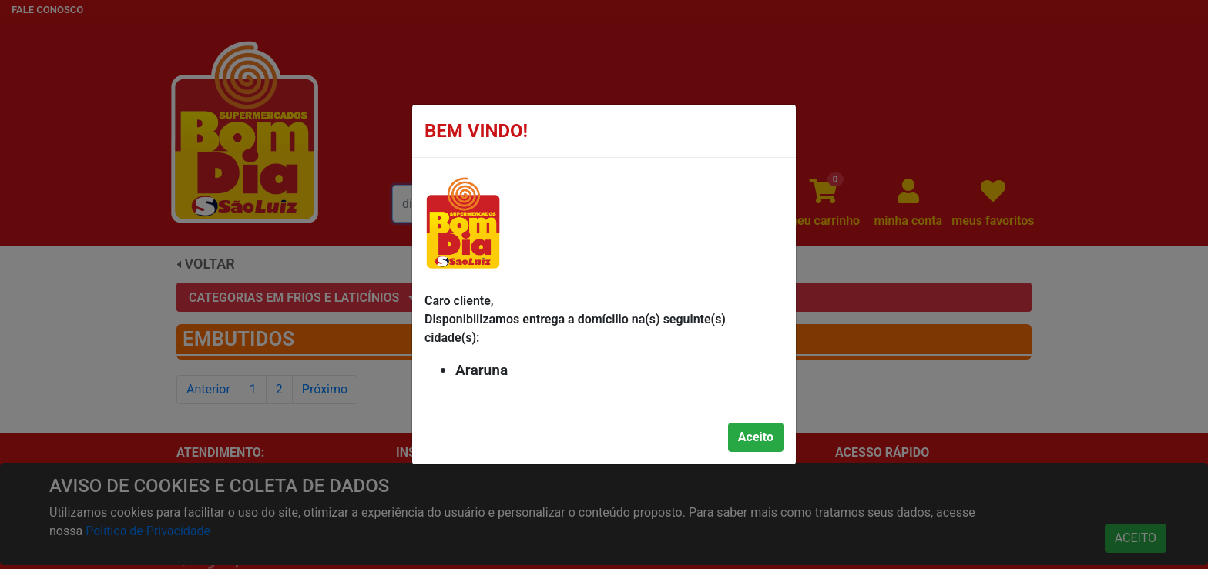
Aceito (755, 437)
